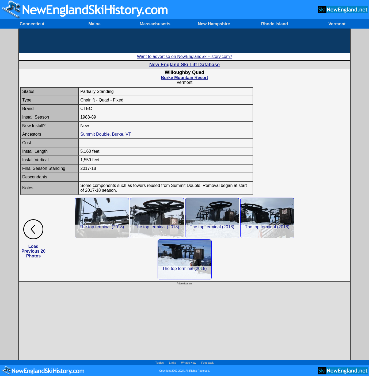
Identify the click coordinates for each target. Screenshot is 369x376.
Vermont (336, 24)
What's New (188, 362)
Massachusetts (155, 24)
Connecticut (32, 24)
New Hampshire (214, 24)
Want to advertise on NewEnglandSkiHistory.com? (184, 56)
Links (172, 362)
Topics (159, 362)
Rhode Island (274, 24)
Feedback (207, 362)
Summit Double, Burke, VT (105, 134)
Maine (94, 24)
